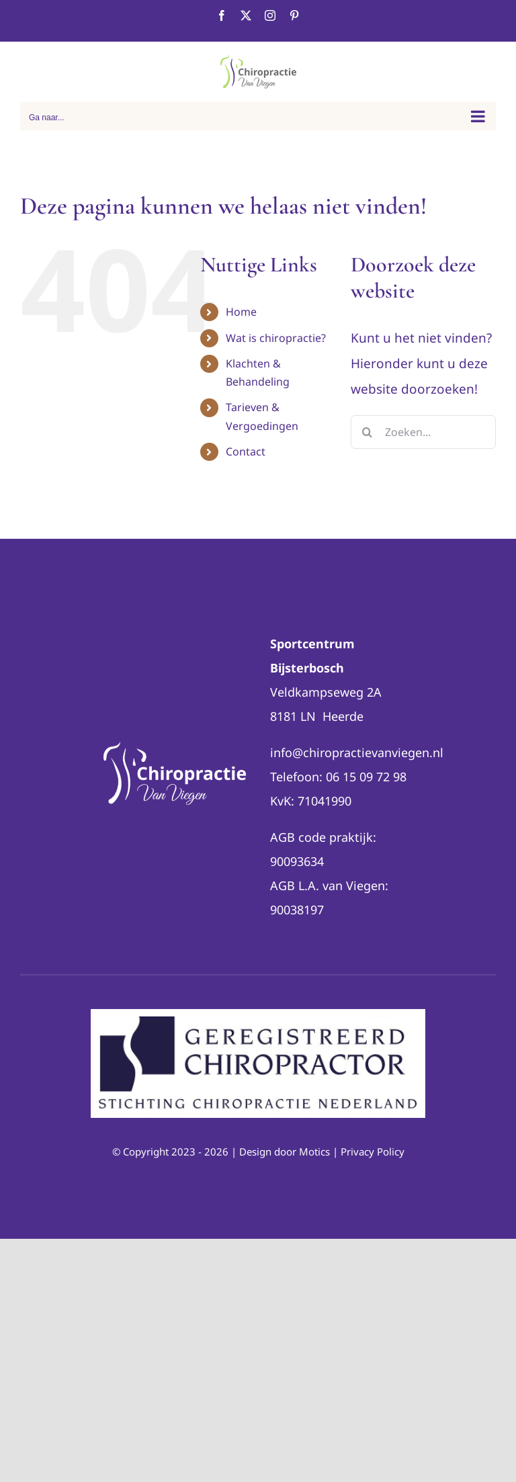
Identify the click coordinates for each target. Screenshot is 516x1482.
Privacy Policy (372, 1151)
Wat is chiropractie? (276, 338)
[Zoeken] (367, 432)
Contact (245, 451)
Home (241, 311)
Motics (314, 1151)
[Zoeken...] (423, 432)
